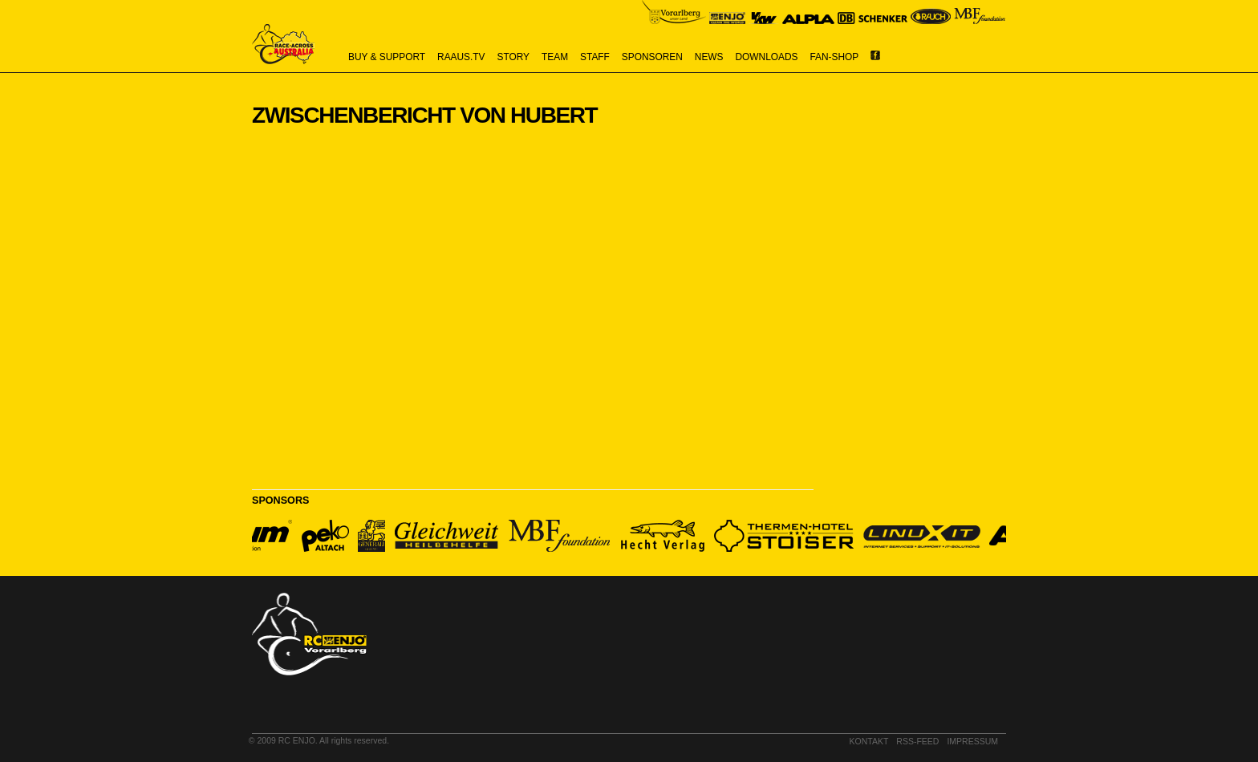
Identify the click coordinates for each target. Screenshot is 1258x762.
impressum (972, 741)
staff (595, 57)
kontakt (869, 741)
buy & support (386, 57)
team (555, 57)
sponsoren (652, 57)
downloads (767, 57)
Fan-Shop (834, 57)
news (709, 57)
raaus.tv (461, 57)
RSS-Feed (917, 741)
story (513, 57)
